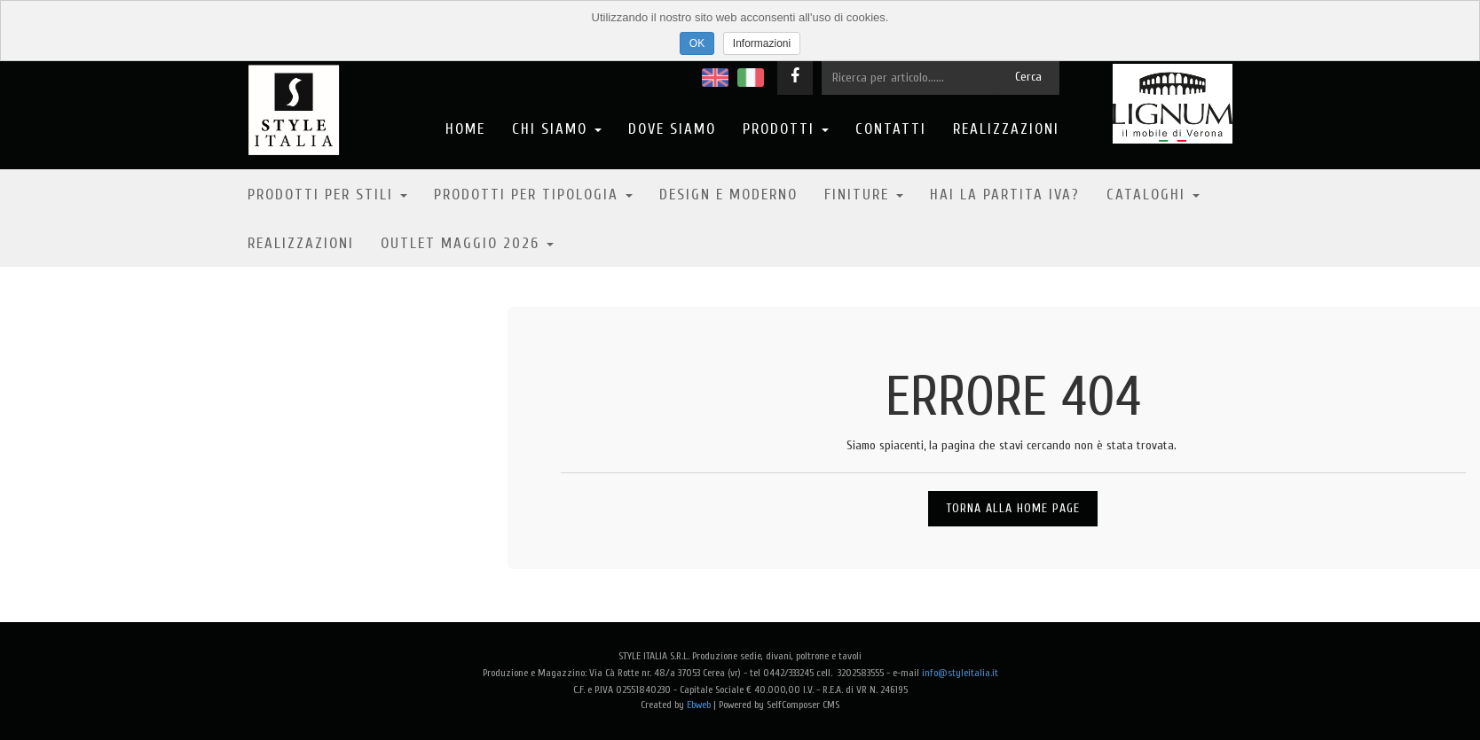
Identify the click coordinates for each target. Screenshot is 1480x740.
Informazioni (762, 43)
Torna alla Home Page (1013, 508)
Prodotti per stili (327, 194)
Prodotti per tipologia (533, 194)
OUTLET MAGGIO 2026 (467, 243)
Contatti (890, 129)
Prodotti (786, 129)
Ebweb (699, 704)
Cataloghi (1153, 194)
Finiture (863, 194)
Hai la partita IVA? (1005, 194)
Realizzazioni (1006, 129)
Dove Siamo (672, 129)
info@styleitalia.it (960, 672)
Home (465, 129)
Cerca (1028, 76)
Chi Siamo (557, 129)
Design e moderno (728, 194)
